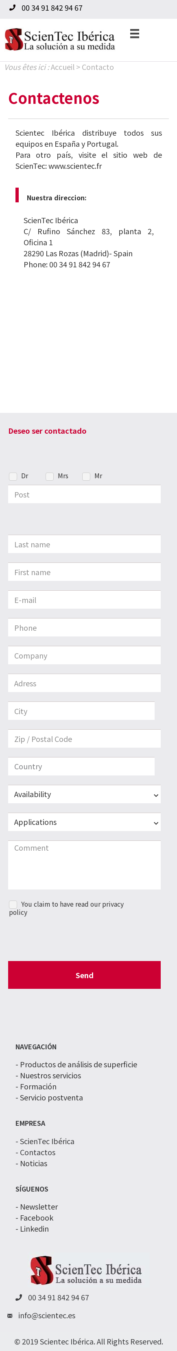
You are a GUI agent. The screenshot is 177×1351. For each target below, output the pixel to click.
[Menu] (134, 33)
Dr (24, 476)
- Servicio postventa (49, 1097)
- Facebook (34, 1217)
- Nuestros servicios (48, 1075)
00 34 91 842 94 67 (79, 264)
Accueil (62, 66)
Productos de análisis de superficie (78, 1064)
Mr (98, 476)
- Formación (36, 1086)
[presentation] (70, 938)
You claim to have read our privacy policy (66, 909)
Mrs (63, 476)
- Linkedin (32, 1228)
